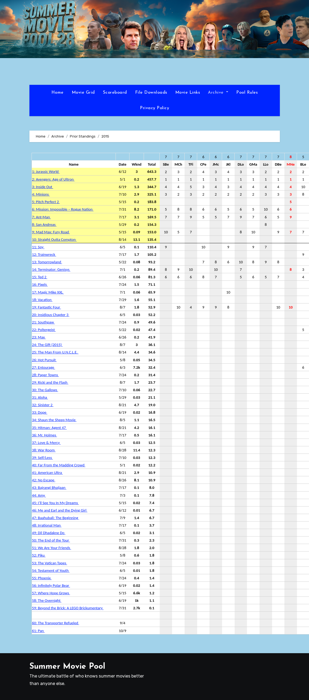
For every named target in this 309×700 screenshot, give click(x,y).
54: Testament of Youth (51, 570)
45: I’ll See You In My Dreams (55, 502)
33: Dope (39, 412)
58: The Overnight (47, 600)
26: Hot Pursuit (44, 359)
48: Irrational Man (47, 525)
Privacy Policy (154, 108)
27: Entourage (43, 367)
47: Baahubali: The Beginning (55, 517)
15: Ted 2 (39, 277)
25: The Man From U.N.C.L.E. (55, 352)
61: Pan (38, 630)
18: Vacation (42, 299)
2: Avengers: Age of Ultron (53, 179)
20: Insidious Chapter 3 (51, 314)
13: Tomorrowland (47, 262)
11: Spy (38, 247)
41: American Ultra (47, 472)
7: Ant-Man (41, 217)
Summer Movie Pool (67, 667)
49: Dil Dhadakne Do (49, 532)
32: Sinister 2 (43, 404)
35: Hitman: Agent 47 (49, 427)
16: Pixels (40, 284)
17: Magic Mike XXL (48, 292)
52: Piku (39, 555)
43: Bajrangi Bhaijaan (49, 487)
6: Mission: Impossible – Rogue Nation (63, 209)
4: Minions (41, 194)
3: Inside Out (42, 186)
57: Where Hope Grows (51, 593)
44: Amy (39, 495)
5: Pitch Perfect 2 (46, 201)
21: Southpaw (43, 322)
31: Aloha (40, 397)
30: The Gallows (45, 389)
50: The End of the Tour (51, 540)
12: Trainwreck (44, 254)
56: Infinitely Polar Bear (51, 585)
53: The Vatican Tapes (49, 563)
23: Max (39, 337)
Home (57, 92)
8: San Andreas (44, 224)
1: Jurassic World (46, 171)
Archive (218, 92)
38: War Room (44, 450)
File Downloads (151, 92)
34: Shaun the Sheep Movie (54, 419)
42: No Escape (43, 480)
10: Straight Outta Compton (54, 239)
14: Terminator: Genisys (51, 269)
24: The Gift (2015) (47, 344)
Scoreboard (115, 92)
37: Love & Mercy (46, 442)
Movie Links (187, 92)
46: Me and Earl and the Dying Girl (59, 510)
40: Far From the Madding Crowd (58, 465)
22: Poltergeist (44, 329)
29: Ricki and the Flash (50, 382)
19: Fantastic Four (46, 307)
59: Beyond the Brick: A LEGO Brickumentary (68, 608)
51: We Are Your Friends (51, 547)
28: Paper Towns (45, 374)
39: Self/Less (42, 457)
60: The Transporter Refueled (55, 623)
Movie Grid (83, 92)
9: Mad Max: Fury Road (51, 232)
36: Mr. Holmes (44, 435)
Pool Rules (247, 92)
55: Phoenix (42, 578)
